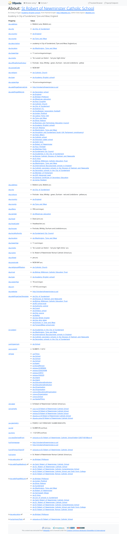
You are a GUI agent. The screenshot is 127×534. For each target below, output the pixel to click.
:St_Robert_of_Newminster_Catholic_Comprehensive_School (55, 469)
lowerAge (13, 53)
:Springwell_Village (40, 493)
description (14, 43)
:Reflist (36, 315)
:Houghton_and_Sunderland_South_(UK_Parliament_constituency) (58, 132)
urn (11, 287)
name (12, 253)
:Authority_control (40, 306)
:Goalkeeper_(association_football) (46, 111)
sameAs (12, 409)
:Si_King (36, 158)
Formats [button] (42, 3)
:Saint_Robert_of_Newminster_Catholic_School (50, 464)
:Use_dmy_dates (39, 320)
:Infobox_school (39, 311)
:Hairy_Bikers (38, 135)
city (11, 29)
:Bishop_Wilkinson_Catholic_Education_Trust (50, 161)
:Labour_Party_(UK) (40, 116)
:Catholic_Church (39, 73)
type (11, 77)
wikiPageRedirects (18, 464)
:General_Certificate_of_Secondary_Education (50, 177)
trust (11, 272)
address (12, 24)
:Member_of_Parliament (42, 173)
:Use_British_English (41, 318)
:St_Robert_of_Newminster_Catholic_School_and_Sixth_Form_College (59, 471)
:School (36, 344)
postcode (13, 262)
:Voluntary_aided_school (42, 139)
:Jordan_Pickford (39, 113)
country (12, 34)
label (11, 404)
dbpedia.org (90, 13)
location (12, 48)
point (12, 349)
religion (12, 73)
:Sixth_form (37, 142)
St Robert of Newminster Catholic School (57, 8)
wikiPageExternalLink (17, 87)
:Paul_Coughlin (39, 101)
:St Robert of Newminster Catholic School (50, 409)
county (12, 39)
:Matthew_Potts (39, 149)
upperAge (13, 82)
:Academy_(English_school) (43, 77)
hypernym (13, 344)
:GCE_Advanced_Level (41, 175)
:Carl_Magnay (38, 128)
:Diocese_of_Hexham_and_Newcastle (47, 299)
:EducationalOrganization (44, 392)
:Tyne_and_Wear (39, 39)
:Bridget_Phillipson (40, 97)
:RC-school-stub (39, 303)
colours (12, 194)
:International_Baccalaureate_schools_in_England (51, 166)
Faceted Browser (95, 3)
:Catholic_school (39, 137)
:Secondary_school (40, 92)
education (15, 459)
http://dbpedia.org (63, 13)
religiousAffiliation (16, 267)
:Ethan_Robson (39, 120)
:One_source (38, 313)
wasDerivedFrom (16, 438)
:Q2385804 (39, 368)
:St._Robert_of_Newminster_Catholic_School (49, 467)
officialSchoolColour (17, 63)
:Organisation (38, 387)
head (11, 219)
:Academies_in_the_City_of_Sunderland (48, 154)
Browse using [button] (30, 3)
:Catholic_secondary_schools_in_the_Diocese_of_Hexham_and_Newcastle (60, 168)
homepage (13, 442)
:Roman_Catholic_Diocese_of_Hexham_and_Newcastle (53, 156)
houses (12, 228)
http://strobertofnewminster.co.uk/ (45, 87)
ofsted (12, 258)
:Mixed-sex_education (41, 99)
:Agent (35, 363)
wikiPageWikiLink (16, 92)
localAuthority (15, 233)
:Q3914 (37, 373)
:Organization (40, 394)
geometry (13, 423)
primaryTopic (16, 519)
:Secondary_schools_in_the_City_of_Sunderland (51, 170)
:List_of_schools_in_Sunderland (45, 498)
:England (36, 34)
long (11, 433)
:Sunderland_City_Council (43, 151)
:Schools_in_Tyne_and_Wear (43, 322)
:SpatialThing (38, 399)
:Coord (36, 308)
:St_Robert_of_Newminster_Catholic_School (52, 450)
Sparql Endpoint (111, 3)
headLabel (13, 224)
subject (12, 330)
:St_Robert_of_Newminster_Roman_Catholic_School (52, 474)
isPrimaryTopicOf (16, 450)
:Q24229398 (39, 370)
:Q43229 (38, 375)
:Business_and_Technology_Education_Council (50, 123)
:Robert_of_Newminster (42, 144)
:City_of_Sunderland (41, 29)
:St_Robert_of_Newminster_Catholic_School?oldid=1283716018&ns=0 (62, 438)
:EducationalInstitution (42, 382)
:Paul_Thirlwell (39, 147)
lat (10, 428)
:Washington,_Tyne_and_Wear (44, 48)
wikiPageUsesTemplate (18, 296)
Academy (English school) (30, 13)
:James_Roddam (39, 180)
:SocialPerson (38, 366)
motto (12, 58)
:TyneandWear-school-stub (43, 325)
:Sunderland (38, 486)
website (12, 291)
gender (12, 214)
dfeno (12, 209)
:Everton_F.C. (38, 109)
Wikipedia (46, 530)
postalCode (14, 68)
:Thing (35, 354)
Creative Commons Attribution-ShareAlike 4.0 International (86, 530)
